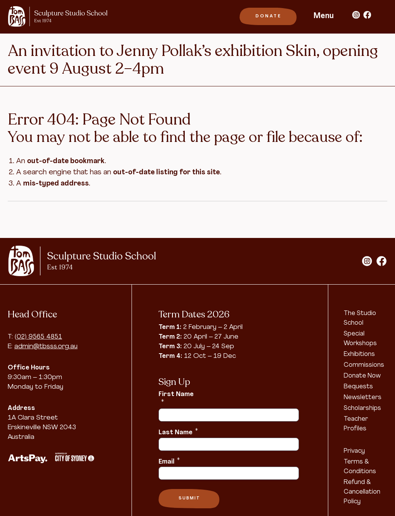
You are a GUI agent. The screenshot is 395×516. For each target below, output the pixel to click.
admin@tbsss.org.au (46, 346)
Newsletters (362, 398)
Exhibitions (359, 354)
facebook (367, 15)
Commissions (364, 365)
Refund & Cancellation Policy (362, 492)
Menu (324, 16)
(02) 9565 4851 (38, 337)
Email (169, 461)
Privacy (354, 451)
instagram (356, 15)
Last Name (178, 432)
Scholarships (362, 408)
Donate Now (362, 376)
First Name (176, 398)
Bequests (358, 387)
